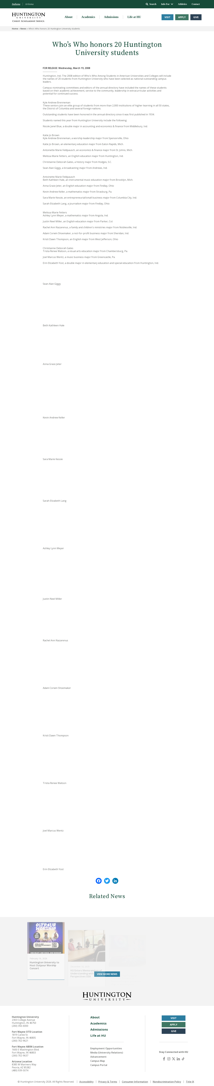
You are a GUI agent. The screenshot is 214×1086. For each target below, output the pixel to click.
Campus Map (97, 1059)
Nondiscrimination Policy (167, 1079)
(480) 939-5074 (20, 1068)
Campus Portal (98, 1063)
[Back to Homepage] (107, 994)
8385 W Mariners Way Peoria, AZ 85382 (24, 1064)
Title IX (190, 1079)
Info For (167, 4)
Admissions (111, 17)
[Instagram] (169, 1057)
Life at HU (134, 17)
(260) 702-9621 (20, 1038)
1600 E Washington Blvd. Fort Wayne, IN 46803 (25, 1049)
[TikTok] (183, 1057)
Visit (167, 17)
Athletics (182, 4)
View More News (107, 972)
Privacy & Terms (107, 1079)
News (23, 28)
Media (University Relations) (106, 1050)
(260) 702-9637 (20, 1053)
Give (196, 17)
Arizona (29, 4)
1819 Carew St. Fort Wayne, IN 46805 (24, 1034)
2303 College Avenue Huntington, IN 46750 (24, 1019)
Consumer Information (135, 1079)
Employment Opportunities (106, 1046)
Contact (196, 4)
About (68, 17)
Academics (88, 17)
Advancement (98, 1054)
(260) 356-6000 (20, 1024)
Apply (182, 17)
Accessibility (86, 1079)
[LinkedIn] (178, 1057)
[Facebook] (164, 1057)
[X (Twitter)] (173, 1057)
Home (15, 28)
